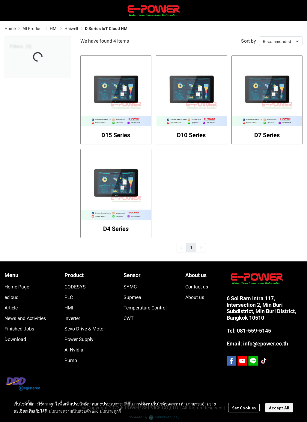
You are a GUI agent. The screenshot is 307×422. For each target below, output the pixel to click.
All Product (32, 28)
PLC (68, 297)
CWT (129, 318)
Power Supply (79, 339)
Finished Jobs (19, 329)
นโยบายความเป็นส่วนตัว (70, 411)
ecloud (11, 297)
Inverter (72, 318)
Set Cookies (244, 407)
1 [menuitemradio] (191, 247)
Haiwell (71, 28)
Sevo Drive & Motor (84, 329)
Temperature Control (145, 308)
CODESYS (75, 287)
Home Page (16, 287)
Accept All (279, 407)
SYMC (130, 287)
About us (194, 297)
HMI (54, 28)
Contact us (196, 287)
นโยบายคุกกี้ (110, 411)
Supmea (132, 297)
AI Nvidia (73, 350)
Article (11, 308)
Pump (70, 360)
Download (15, 339)
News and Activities (25, 318)
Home (10, 28)
